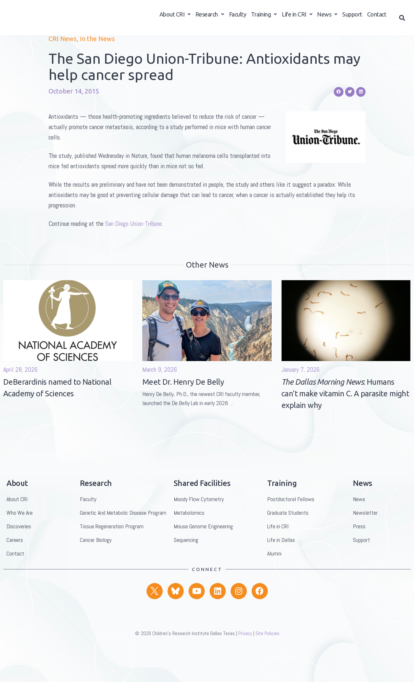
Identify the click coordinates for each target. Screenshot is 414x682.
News (327, 16)
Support (352, 16)
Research (209, 16)
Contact (377, 16)
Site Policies (267, 655)
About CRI (175, 16)
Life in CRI (297, 16)
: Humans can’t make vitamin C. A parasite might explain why (345, 416)
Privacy (245, 655)
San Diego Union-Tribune (133, 246)
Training (264, 16)
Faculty (237, 16)
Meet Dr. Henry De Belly (183, 404)
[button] (402, 20)
